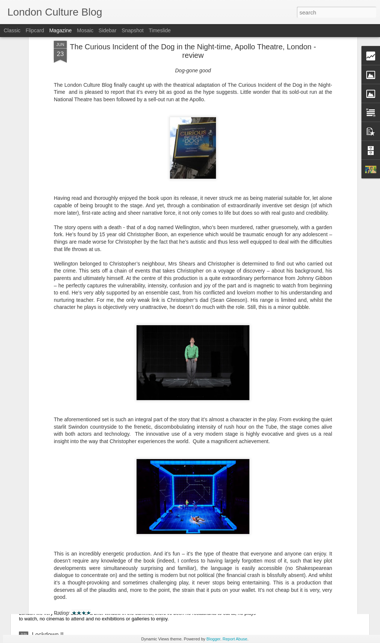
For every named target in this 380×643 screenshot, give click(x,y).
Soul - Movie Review (59, 526)
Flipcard (35, 30)
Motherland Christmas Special (71, 583)
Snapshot (133, 30)
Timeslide (160, 30)
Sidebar (108, 30)
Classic (12, 30)
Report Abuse (235, 639)
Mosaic (85, 30)
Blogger (213, 639)
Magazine (60, 30)
